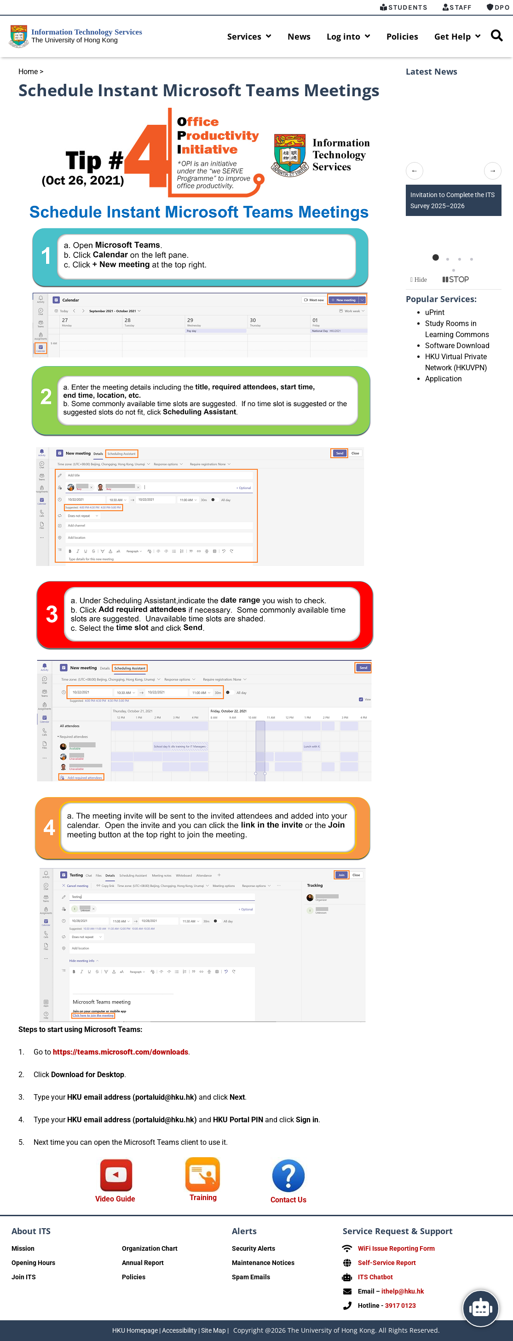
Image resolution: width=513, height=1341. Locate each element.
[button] (435, 257)
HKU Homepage (135, 1330)
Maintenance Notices (263, 1262)
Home (28, 71)
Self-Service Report (387, 1262)
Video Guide (115, 1199)
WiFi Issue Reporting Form (396, 1248)
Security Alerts (253, 1248)
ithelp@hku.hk (402, 1291)
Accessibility (179, 1330)
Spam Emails (251, 1277)
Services (249, 36)
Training (203, 1197)
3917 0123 (400, 1305)
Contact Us (288, 1199)
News (299, 36)
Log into (348, 36)
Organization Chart (150, 1248)
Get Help (457, 36)
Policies (402, 36)
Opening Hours (33, 1262)
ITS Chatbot (375, 1277)
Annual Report (143, 1262)
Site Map (213, 1330)
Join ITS (24, 1277)
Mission (23, 1248)
